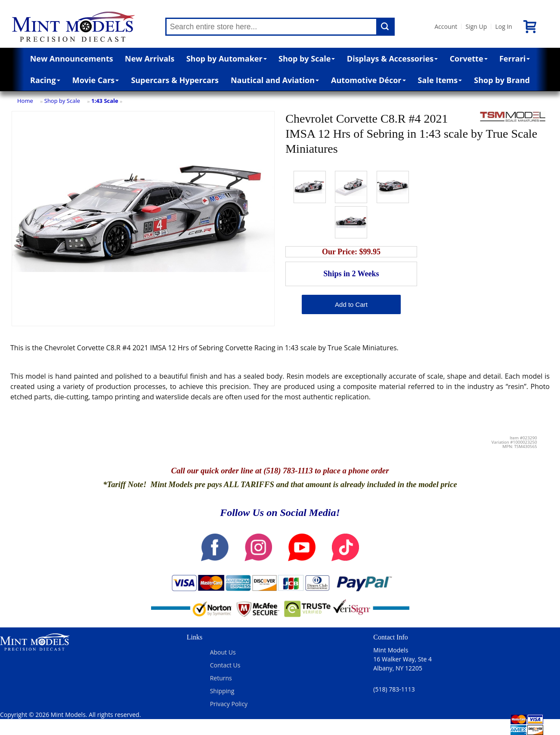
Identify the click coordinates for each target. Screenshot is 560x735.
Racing (45, 80)
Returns (221, 678)
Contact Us (225, 665)
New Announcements (71, 58)
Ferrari (514, 58)
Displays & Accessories (392, 58)
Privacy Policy (229, 704)
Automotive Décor (368, 80)
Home (25, 101)
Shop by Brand (502, 80)
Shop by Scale (306, 58)
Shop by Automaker (226, 58)
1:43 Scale (104, 101)
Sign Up (476, 26)
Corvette (469, 58)
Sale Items (440, 80)
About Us (223, 652)
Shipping (222, 691)
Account (446, 26)
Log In (503, 26)
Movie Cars (95, 80)
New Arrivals (149, 58)
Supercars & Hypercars (175, 80)
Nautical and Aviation (275, 80)
